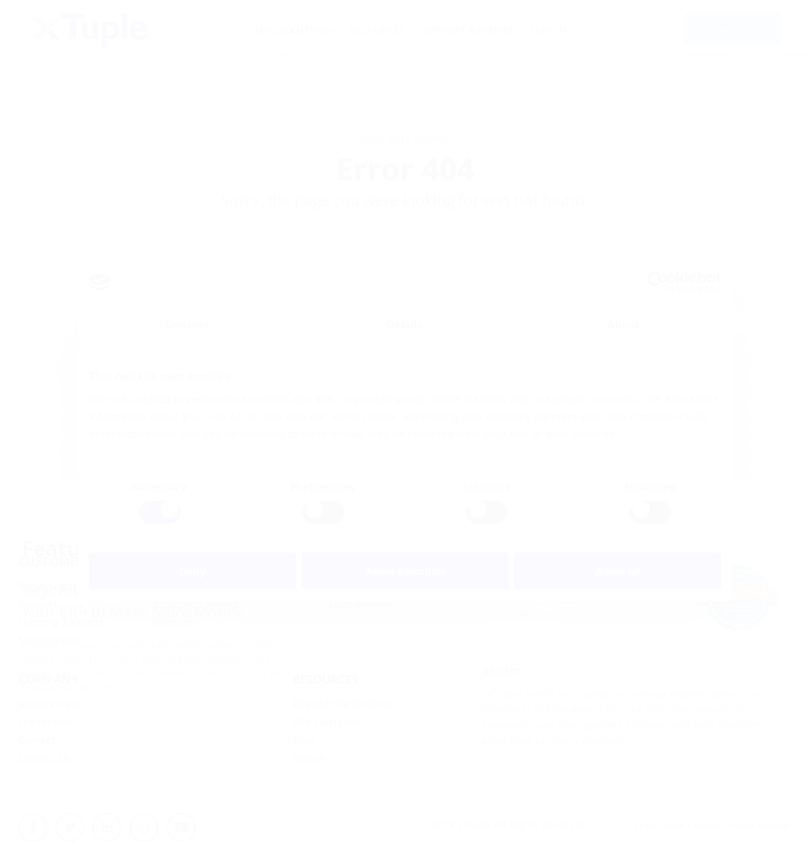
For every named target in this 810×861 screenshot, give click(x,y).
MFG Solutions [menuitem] (307, 29)
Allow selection (404, 570)
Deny (192, 570)
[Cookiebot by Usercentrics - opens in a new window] (657, 282)
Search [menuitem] (533, 29)
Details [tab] (405, 324)
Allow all (618, 570)
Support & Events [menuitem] (461, 29)
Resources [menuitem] (381, 29)
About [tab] (623, 324)
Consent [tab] (187, 324)
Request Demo (733, 29)
